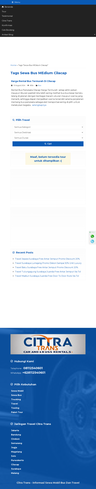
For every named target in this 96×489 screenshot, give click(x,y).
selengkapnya (39, 105)
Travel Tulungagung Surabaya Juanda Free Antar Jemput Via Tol (48, 271)
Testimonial (7, 16)
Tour (4, 11)
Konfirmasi (7, 25)
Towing (15, 408)
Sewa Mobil (17, 391)
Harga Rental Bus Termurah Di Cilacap (33, 81)
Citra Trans (7, 20)
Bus (39, 85)
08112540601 (33, 368)
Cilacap (15, 464)
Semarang (16, 443)
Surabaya (16, 469)
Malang (15, 473)
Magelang (16, 452)
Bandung (16, 435)
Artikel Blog (7, 34)
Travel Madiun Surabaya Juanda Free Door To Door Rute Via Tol (47, 276)
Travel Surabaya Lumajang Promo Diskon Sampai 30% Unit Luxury (48, 263)
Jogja (14, 447)
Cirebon (15, 439)
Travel (14, 404)
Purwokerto (17, 460)
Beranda (7, 7)
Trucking (16, 399)
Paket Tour (17, 412)
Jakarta (15, 430)
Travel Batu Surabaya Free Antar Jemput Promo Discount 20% (46, 267)
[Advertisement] (48, 44)
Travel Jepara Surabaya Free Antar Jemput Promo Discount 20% (47, 259)
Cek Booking (8, 30)
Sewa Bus (16, 395)
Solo (13, 456)
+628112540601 (33, 372)
